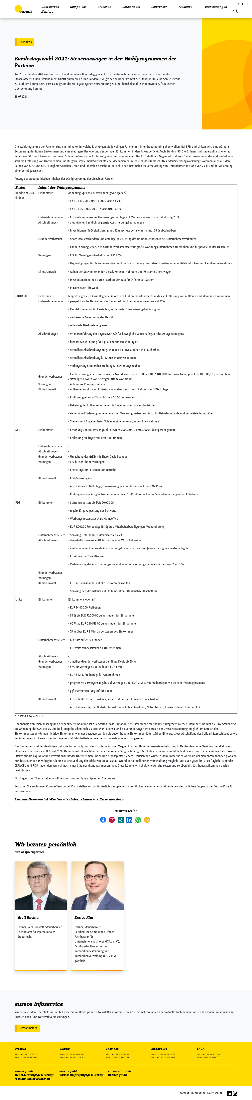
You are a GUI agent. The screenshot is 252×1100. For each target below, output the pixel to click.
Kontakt (184, 1093)
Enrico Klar (83, 917)
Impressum (198, 1093)
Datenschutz (214, 1093)
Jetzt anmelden (29, 1028)
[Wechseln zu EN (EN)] (246, 4)
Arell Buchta (28, 917)
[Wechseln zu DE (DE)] (239, 4)
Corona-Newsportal (31, 799)
